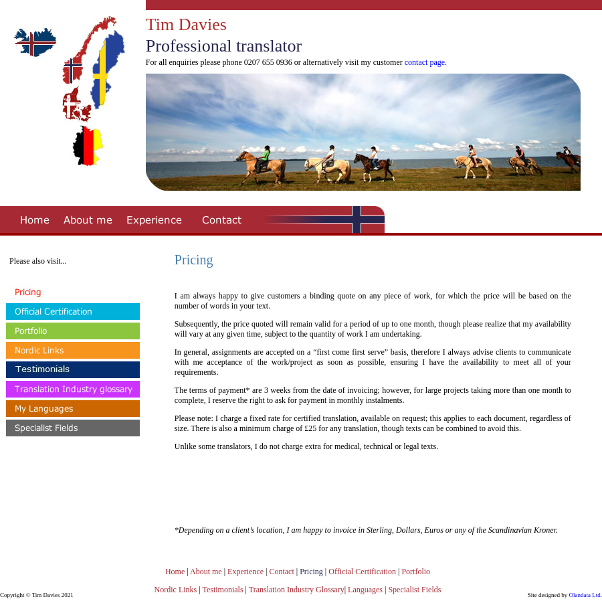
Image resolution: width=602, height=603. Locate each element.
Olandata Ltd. (585, 595)
